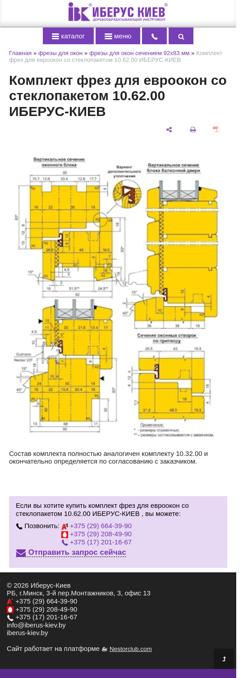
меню (118, 36)
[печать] (192, 128)
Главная (20, 53)
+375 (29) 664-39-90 (96, 525)
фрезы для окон (60, 53)
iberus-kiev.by (27, 632)
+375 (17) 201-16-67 (96, 542)
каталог (68, 36)
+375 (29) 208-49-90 (96, 534)
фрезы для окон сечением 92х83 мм (139, 53)
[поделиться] (169, 128)
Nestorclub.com (131, 648)
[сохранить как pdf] (216, 128)
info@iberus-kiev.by (36, 625)
